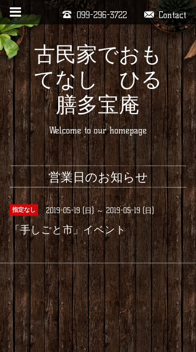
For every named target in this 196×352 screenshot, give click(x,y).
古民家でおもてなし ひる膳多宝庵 (98, 79)
